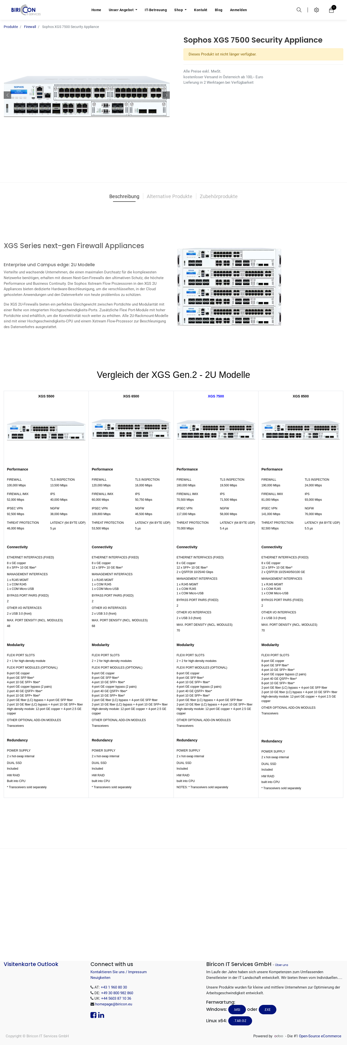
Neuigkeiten (100, 977)
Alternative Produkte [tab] (169, 196)
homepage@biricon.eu (113, 1004)
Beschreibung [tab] (124, 196)
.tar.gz (240, 1020)
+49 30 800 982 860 (117, 993)
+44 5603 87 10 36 (116, 998)
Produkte (11, 27)
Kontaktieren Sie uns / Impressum (118, 972)
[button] (7, 95)
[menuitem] (96, 10)
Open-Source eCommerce (320, 1036)
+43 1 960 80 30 (114, 987)
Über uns (281, 965)
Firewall (30, 27)
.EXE (267, 1009)
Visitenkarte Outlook (31, 964)
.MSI (237, 1009)
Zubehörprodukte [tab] (219, 196)
